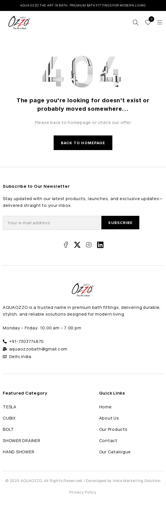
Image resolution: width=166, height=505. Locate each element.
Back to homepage (83, 143)
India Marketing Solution (137, 480)
